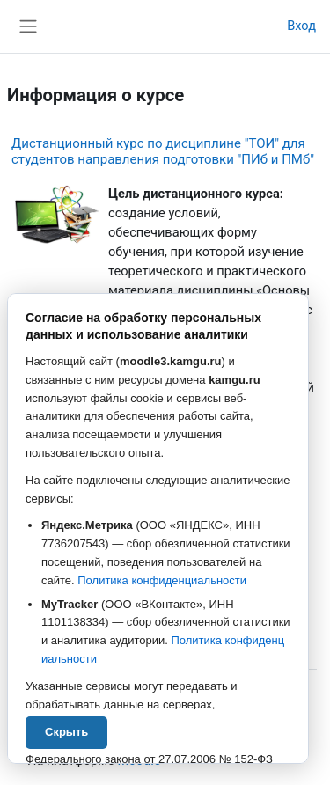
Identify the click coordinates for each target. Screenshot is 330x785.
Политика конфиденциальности (161, 580)
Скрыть (66, 731)
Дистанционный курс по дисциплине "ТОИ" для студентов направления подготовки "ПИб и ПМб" (162, 151)
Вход (301, 25)
